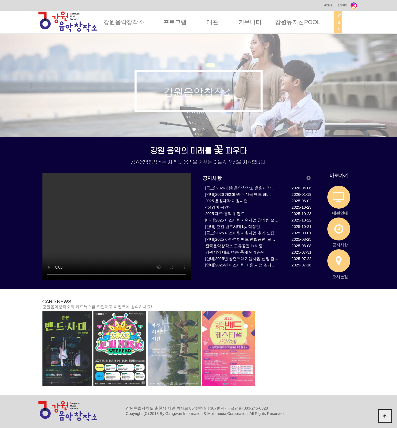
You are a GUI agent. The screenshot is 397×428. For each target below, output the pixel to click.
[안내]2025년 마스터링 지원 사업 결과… (240, 265)
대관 (212, 22)
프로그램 (175, 22)
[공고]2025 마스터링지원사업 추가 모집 (240, 233)
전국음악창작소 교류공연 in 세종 (234, 245)
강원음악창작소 (123, 22)
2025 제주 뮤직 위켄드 (225, 213)
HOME (328, 5)
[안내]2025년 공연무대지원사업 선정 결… (241, 258)
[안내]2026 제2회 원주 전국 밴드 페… (238, 194)
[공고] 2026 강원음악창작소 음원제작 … (240, 188)
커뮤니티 (250, 22)
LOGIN (342, 5)
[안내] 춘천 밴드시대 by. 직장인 (232, 226)
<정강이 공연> (218, 207)
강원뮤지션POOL (297, 22)
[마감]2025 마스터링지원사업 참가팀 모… (241, 220)
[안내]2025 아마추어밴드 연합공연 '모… (240, 239)
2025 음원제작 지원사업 (226, 200)
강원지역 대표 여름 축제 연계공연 (235, 252)
